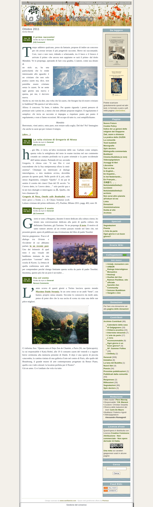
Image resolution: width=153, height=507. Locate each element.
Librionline (120, 110)
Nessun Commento (41, 283)
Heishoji (111, 274)
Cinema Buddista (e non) (115, 157)
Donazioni (108, 204)
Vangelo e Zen (114, 293)
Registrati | (107, 3)
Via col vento (41, 278)
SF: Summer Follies (116, 348)
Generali (50, 40)
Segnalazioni (110, 225)
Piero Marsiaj (121, 400)
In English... (109, 171)
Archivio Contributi (113, 321)
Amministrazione (112, 207)
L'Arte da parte (111, 231)
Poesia (107, 228)
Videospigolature (112, 160)
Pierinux (105, 501)
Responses (109, 380)
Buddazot (108, 154)
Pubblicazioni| (90, 3)
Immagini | (99, 3)
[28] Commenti (39, 145)
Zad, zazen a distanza (114, 134)
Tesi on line (109, 168)
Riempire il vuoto (43, 208)
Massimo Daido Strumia (47, 291)
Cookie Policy (110, 126)
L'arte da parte (114, 335)
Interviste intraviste (116, 333)
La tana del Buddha (113, 363)
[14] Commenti (39, 42)
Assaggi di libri (111, 162)
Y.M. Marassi (122, 402)
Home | (82, 3)
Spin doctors (110, 148)
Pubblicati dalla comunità (116, 374)
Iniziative (108, 360)
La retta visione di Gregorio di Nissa (55, 139)
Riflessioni (109, 382)
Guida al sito (110, 210)
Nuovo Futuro (110, 123)
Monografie (109, 146)
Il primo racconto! (44, 37)
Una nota (108, 451)
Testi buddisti (110, 143)
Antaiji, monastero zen (118, 264)
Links (106, 201)
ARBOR (111, 267)
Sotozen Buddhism (116, 290)
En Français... (110, 179)
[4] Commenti (38, 213)
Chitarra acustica (115, 330)
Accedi (127, 3)
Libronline (108, 165)
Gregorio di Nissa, (43, 196)
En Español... (110, 174)
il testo (83, 225)
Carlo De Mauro (117, 410)
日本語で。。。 (110, 182)
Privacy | (121, 3)
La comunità (109, 140)
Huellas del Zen (114, 277)
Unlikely (111, 354)
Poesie (107, 368)
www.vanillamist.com (68, 501)
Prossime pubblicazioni (115, 371)
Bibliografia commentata (115, 151)
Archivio (108, 213)
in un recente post (39, 246)
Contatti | (115, 3)
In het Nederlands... (113, 177)
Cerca (116, 464)
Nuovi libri (108, 366)
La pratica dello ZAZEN (114, 137)
